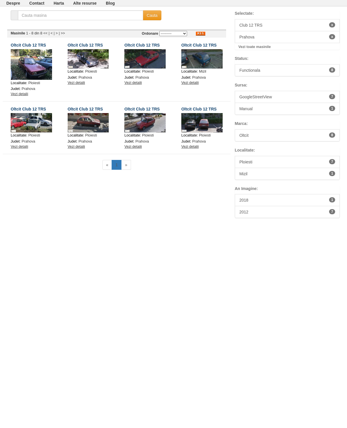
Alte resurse (85, 3)
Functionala (287, 70)
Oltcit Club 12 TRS (28, 45)
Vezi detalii (19, 94)
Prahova (28, 89)
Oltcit (287, 135)
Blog (110, 3)
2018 (287, 199)
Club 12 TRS (287, 24)
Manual (287, 108)
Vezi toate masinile (254, 47)
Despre (13, 3)
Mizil (202, 71)
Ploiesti (34, 83)
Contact (36, 3)
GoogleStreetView (287, 96)
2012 (287, 211)
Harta (58, 3)
